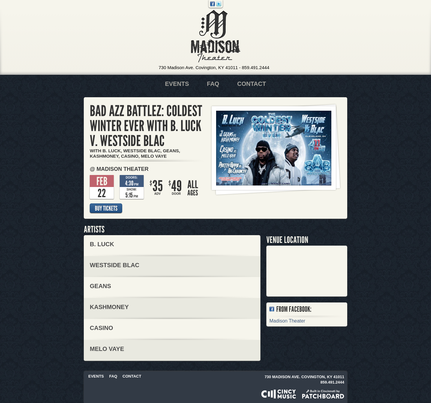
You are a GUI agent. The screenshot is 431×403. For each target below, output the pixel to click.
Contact (251, 83)
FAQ (213, 83)
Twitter (218, 3)
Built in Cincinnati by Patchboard (323, 394)
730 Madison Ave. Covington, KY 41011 (198, 67)
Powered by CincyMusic (278, 394)
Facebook (212, 3)
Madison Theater (215, 36)
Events (177, 83)
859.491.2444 (255, 67)
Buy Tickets (106, 208)
